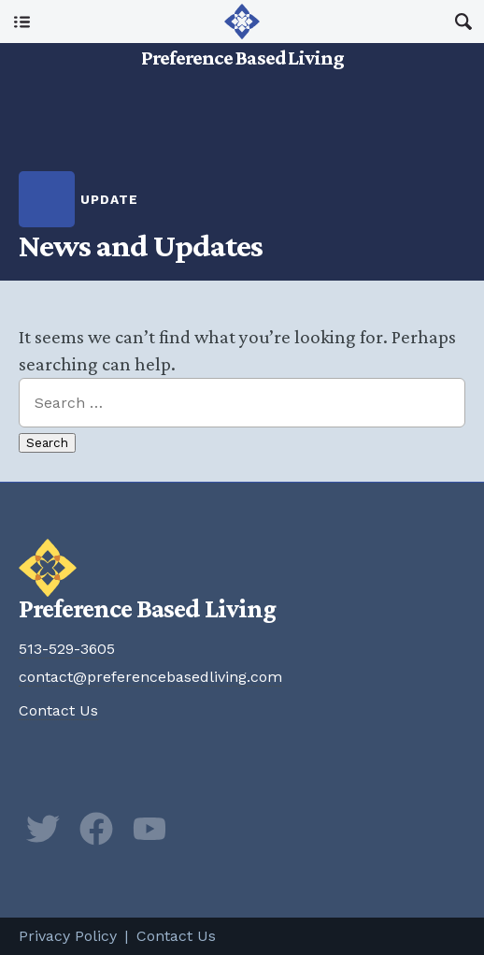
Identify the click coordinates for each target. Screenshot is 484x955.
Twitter (43, 829)
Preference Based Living (242, 46)
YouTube (149, 829)
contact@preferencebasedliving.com (150, 677)
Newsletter (203, 829)
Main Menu (21, 21)
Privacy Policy (68, 936)
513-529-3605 (67, 649)
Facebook (96, 829)
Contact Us (58, 710)
